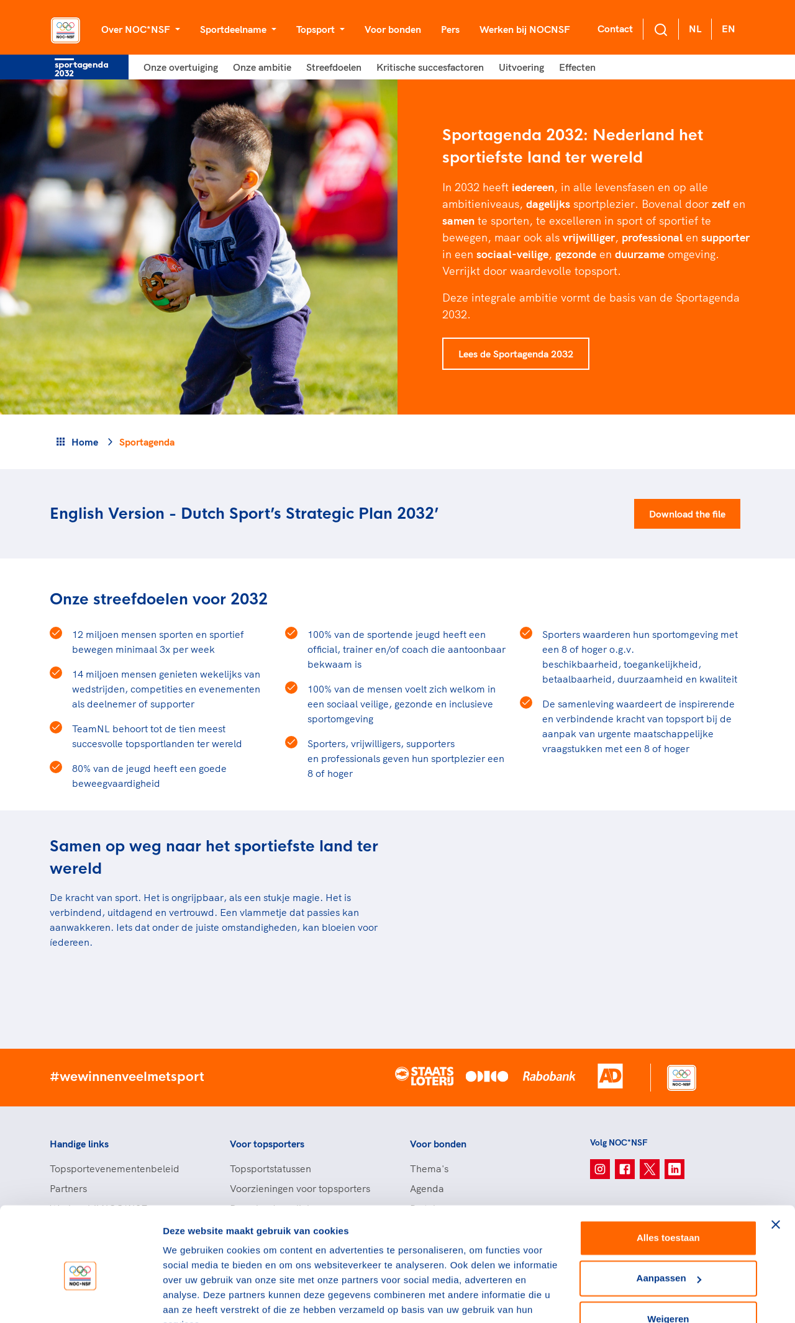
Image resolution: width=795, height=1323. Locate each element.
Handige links (79, 1143)
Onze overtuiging (180, 67)
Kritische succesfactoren (430, 67)
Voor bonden (393, 29)
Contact (615, 29)
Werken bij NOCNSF (524, 29)
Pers (450, 29)
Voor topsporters (267, 1143)
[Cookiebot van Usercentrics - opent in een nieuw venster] (80, 1298)
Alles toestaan (668, 1177)
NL (695, 29)
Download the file (687, 514)
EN (728, 29)
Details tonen (192, 1298)
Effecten (577, 67)
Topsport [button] (316, 29)
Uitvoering (521, 67)
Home (84, 442)
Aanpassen (669, 1218)
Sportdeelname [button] (234, 29)
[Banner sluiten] (775, 1164)
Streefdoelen (333, 67)
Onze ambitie (262, 67)
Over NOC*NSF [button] (137, 29)
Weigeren (668, 1258)
